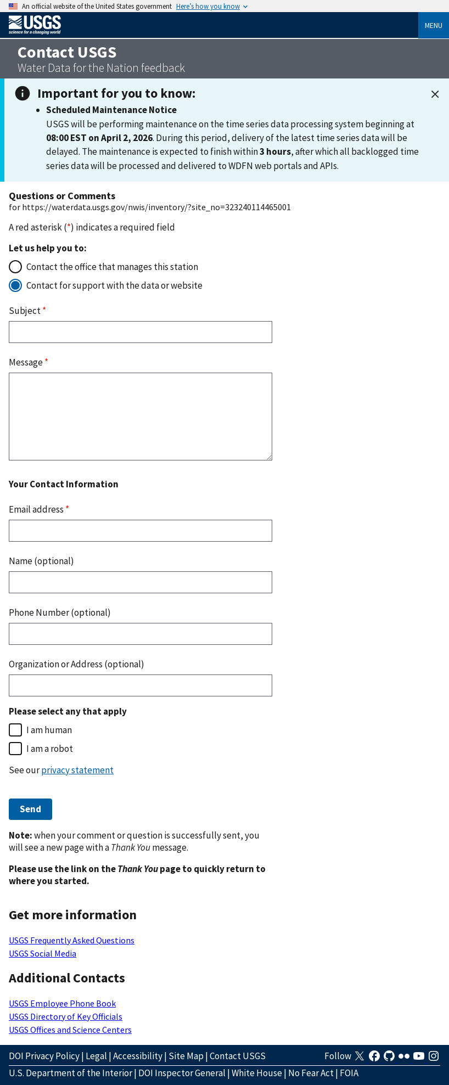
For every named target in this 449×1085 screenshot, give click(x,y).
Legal (96, 1056)
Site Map (186, 1056)
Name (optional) (41, 561)
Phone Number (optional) (60, 612)
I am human (49, 730)
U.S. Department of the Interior (70, 1073)
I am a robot (49, 749)
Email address (39, 509)
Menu (433, 25)
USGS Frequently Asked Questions (71, 940)
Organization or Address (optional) (76, 664)
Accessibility (137, 1056)
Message (28, 362)
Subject (27, 311)
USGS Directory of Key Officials (65, 1016)
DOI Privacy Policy (44, 1056)
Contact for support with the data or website (114, 285)
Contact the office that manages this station (112, 267)
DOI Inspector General (182, 1073)
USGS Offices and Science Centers (70, 1029)
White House (257, 1073)
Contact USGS (238, 1056)
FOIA (349, 1073)
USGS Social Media (42, 953)
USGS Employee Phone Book (62, 1003)
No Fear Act (311, 1073)
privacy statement (77, 770)
